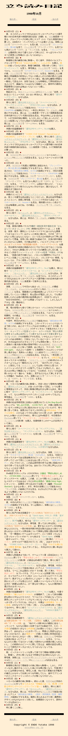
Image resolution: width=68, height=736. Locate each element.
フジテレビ (41, 205)
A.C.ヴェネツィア (25, 313)
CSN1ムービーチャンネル (17, 329)
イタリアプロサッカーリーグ (34, 155)
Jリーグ (48, 352)
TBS (6, 44)
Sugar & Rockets (27, 289)
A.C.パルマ (20, 158)
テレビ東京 (29, 47)
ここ (52, 229)
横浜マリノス (44, 92)
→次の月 (54, 19)
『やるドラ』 (46, 287)
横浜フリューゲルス (27, 92)
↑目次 (33, 19)
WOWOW (44, 44)
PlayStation (12, 358)
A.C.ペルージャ (38, 660)
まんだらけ (9, 684)
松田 (48, 681)
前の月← (14, 19)
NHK (51, 37)
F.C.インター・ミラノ (19, 660)
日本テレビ (19, 108)
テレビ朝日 (43, 68)
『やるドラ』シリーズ (38, 360)
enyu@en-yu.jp (34, 728)
